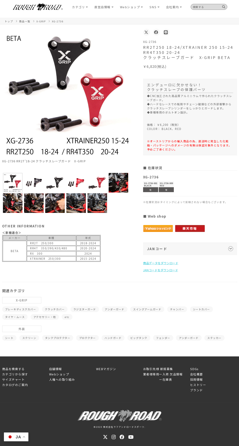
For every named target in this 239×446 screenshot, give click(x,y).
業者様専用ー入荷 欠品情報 (163, 374)
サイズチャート (13, 379)
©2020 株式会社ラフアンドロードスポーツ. (120, 426)
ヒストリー (198, 385)
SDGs (194, 369)
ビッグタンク (138, 338)
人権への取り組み (62, 379)
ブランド (196, 390)
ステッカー (214, 338)
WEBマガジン (106, 369)
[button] (13, 183)
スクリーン (29, 338)
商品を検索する (13, 369)
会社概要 (196, 374)
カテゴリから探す (15, 374)
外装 (21, 329)
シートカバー (201, 309)
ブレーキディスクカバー (20, 309)
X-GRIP (21, 300)
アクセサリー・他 (44, 317)
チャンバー (177, 309)
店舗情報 (55, 369)
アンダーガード (114, 309)
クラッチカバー (55, 309)
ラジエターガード (84, 309)
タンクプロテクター (57, 338)
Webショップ (59, 374)
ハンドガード (113, 338)
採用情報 (196, 379)
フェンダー (163, 338)
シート (9, 338)
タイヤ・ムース (15, 317)
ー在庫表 (157, 379)
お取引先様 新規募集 (158, 369)
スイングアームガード (147, 309)
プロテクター (87, 338)
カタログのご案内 (15, 385)
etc (67, 317)
